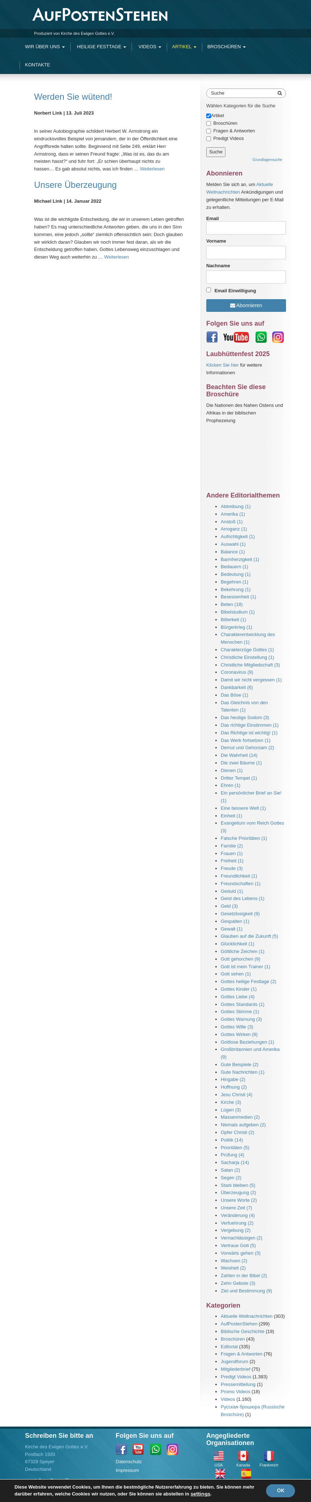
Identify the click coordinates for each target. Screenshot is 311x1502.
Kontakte (37, 64)
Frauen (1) (232, 853)
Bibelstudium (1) (238, 612)
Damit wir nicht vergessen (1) (251, 679)
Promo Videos (235, 1391)
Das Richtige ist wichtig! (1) (249, 732)
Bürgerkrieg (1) (236, 627)
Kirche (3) (231, 1102)
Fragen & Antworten (234, 130)
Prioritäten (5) (235, 1147)
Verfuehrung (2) (237, 1223)
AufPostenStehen (239, 1323)
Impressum (127, 1470)
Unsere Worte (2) (239, 1200)
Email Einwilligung (235, 290)
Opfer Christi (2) (237, 1132)
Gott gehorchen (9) (240, 959)
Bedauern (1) (234, 566)
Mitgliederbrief (235, 1369)
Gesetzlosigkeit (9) (240, 913)
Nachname (218, 265)
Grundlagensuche (267, 160)
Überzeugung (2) (238, 1192)
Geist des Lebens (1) (243, 898)
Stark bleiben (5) (238, 1185)
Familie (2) (232, 846)
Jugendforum (234, 1361)
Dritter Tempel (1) (239, 778)
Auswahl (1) (233, 544)
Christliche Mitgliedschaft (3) (250, 665)
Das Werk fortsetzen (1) (245, 740)
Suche (217, 93)
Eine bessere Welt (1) (243, 808)
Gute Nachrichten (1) (243, 1072)
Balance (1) (233, 551)
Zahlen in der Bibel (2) (244, 1275)
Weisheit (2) (233, 1268)
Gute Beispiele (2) (239, 1064)
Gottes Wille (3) (237, 1026)
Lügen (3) (231, 1110)
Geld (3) (229, 906)
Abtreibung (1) (235, 506)
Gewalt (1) (231, 929)
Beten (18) (232, 604)
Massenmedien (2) (240, 1117)
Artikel (184, 46)
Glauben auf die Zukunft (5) (249, 936)
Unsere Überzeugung (75, 185)
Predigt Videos (228, 138)
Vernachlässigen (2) (241, 1238)
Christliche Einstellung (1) (247, 657)
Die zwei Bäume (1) (241, 763)
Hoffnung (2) (234, 1087)
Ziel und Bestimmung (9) (246, 1290)
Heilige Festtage (101, 46)
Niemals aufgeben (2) (243, 1124)
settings (200, 1494)
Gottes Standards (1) (243, 1004)
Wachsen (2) (234, 1260)
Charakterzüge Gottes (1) (247, 649)
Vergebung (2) (235, 1230)
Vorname (216, 241)
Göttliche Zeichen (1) (243, 951)
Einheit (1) (231, 815)
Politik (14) (232, 1140)
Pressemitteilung (238, 1384)
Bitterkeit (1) (233, 619)
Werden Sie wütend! (73, 97)
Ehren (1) (230, 785)
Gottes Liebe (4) (237, 996)
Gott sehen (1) (236, 974)
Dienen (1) (232, 770)
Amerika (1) (233, 514)
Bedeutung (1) (235, 574)
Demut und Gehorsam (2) (247, 747)
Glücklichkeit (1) (237, 943)
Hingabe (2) (233, 1079)
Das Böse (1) (234, 695)
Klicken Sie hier (222, 365)
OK (280, 1490)
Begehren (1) (234, 582)
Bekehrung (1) (235, 589)
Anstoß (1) (232, 521)
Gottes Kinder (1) (239, 989)
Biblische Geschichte (243, 1331)
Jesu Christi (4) (236, 1094)
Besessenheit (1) (238, 596)
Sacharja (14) (235, 1162)
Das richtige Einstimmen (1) (250, 725)
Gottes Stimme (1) (240, 1011)
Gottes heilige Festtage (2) (248, 981)
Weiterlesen (152, 169)
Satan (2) (230, 1170)
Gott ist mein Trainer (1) (245, 966)
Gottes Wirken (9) (239, 1034)
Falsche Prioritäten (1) (244, 838)
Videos (149, 46)
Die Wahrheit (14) (239, 755)
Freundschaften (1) (241, 883)
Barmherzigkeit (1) (240, 559)
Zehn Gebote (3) (238, 1283)
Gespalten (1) (235, 921)
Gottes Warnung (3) (241, 1019)
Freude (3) (232, 868)
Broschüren (226, 46)
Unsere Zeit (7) (236, 1207)
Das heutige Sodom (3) (245, 717)
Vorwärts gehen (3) (241, 1253)
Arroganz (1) (234, 529)
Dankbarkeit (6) (237, 687)
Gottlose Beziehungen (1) (247, 1042)
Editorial (229, 1346)
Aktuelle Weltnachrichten (247, 1316)
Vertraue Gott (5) (238, 1245)
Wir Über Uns (45, 46)
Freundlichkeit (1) (239, 876)
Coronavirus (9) (237, 672)
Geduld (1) (232, 891)
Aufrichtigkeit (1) (238, 536)
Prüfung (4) (232, 1155)
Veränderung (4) (238, 1215)
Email (246, 225)
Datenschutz (129, 1461)
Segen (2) (231, 1177)
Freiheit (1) (232, 860)
